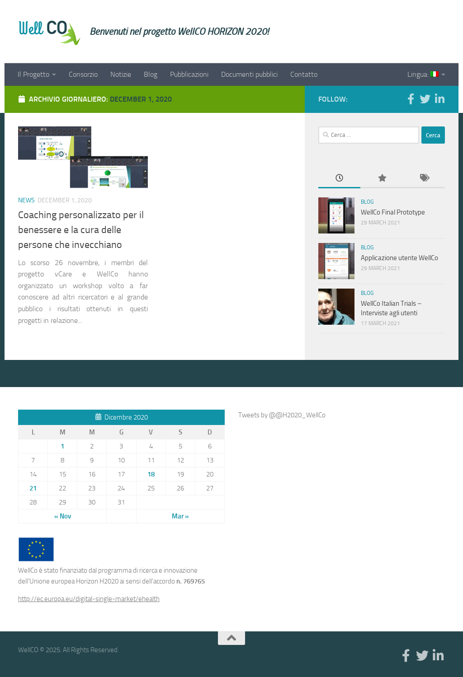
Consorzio (83, 74)
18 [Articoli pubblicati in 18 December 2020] (151, 474)
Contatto (303, 74)
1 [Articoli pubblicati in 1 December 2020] (62, 446)
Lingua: (423, 74)
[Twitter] (425, 98)
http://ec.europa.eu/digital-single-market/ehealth (89, 599)
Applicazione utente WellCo (399, 258)
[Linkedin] (439, 98)
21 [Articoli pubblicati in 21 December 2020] (33, 488)
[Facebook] (410, 98)
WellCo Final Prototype (393, 212)
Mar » (180, 516)
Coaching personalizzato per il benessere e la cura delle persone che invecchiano (81, 230)
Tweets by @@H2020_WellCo (282, 415)
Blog (150, 74)
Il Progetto (33, 74)
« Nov (62, 516)
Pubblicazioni (189, 74)
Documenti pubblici (249, 74)
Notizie (120, 74)
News (26, 200)
